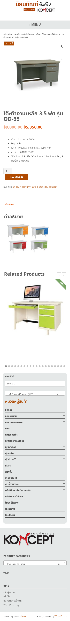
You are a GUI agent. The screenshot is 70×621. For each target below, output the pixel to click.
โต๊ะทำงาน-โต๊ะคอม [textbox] (32, 564)
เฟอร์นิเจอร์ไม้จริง (14, 497)
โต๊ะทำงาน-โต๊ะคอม (51, 35)
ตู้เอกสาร (9, 453)
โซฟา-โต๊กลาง (12, 503)
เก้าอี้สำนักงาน (12, 484)
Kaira (24, 616)
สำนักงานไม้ (11, 478)
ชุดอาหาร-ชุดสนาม (14, 422)
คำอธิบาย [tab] (9, 204)
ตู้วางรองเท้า (11, 435)
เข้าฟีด (7, 596)
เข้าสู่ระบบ (9, 592)
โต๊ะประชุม (10, 515)
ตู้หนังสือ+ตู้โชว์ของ (14, 441)
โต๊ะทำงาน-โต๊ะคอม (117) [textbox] (32, 394)
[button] (61, 46)
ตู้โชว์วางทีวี (10, 459)
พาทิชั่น (8, 472)
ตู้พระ (7, 429)
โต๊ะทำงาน (10, 509)
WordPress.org (11, 605)
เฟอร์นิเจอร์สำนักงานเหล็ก (27, 35)
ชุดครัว (8, 410)
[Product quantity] (7, 171)
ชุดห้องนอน (11, 416)
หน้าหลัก (7, 35)
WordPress (61, 616)
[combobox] (35, 393)
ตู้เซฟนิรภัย (10, 447)
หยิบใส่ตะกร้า (16, 177)
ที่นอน (8, 466)
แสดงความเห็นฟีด (12, 600)
